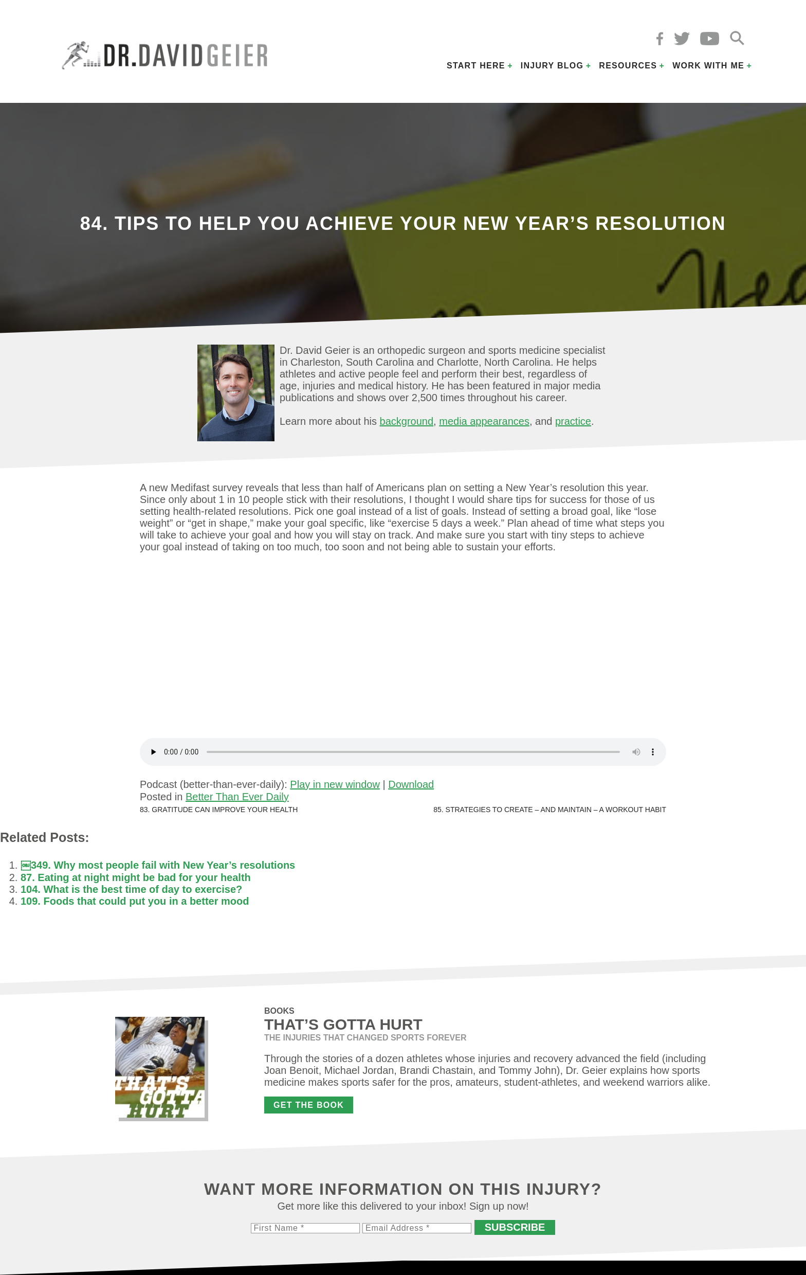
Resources (628, 65)
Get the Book (308, 1105)
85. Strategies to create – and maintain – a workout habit (549, 809)
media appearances (484, 421)
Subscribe (515, 1227)
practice (573, 421)
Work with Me (708, 65)
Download (411, 784)
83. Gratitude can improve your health (219, 809)
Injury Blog (552, 65)
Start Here (476, 65)
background (407, 421)
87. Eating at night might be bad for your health (136, 877)
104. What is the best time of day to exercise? (131, 889)
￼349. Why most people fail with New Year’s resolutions (158, 865)
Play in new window (335, 784)
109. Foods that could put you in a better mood (135, 901)
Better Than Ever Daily (237, 796)
